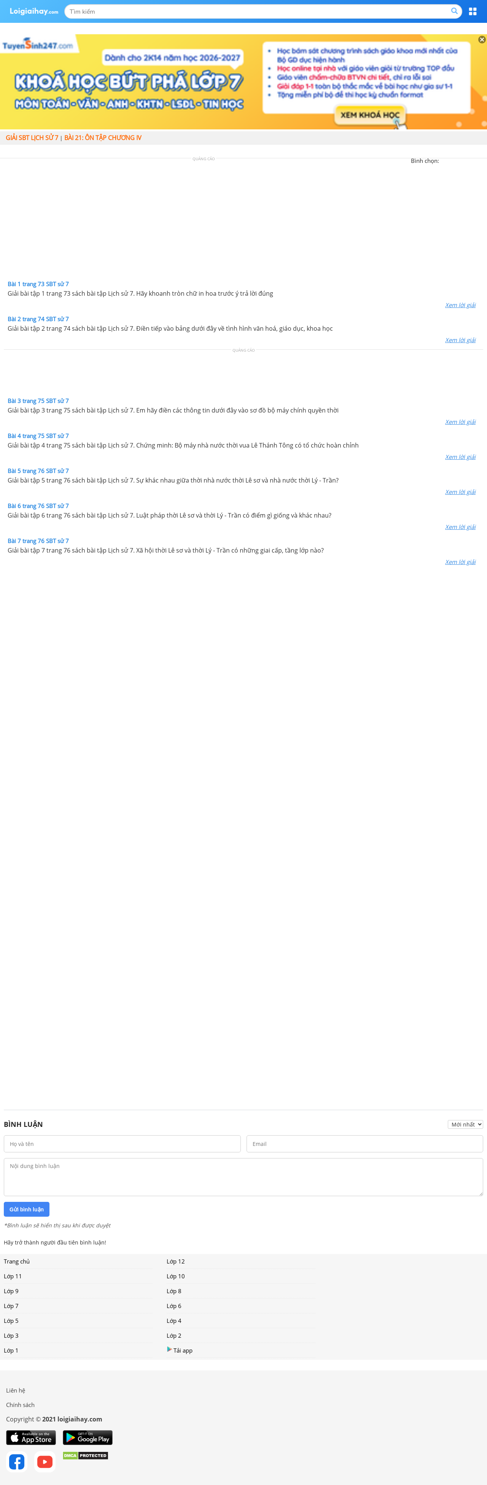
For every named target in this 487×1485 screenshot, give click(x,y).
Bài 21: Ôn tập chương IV (103, 138)
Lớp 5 (11, 1320)
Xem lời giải (460, 305)
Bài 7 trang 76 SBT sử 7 (38, 541)
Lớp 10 (176, 1276)
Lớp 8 (174, 1291)
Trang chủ (17, 1261)
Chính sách (20, 1405)
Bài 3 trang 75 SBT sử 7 (38, 401)
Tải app (180, 1350)
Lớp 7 (11, 1306)
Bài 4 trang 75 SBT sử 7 (38, 436)
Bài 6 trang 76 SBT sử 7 (38, 506)
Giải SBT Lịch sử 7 (32, 138)
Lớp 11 (13, 1276)
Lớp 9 (11, 1291)
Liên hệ (15, 1390)
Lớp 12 (176, 1261)
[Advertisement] (243, 221)
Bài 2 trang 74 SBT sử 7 (38, 319)
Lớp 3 (11, 1335)
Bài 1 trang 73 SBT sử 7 (38, 284)
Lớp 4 (174, 1320)
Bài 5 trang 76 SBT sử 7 (38, 471)
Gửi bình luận (27, 1209)
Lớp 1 (11, 1350)
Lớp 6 (174, 1306)
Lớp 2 (174, 1335)
